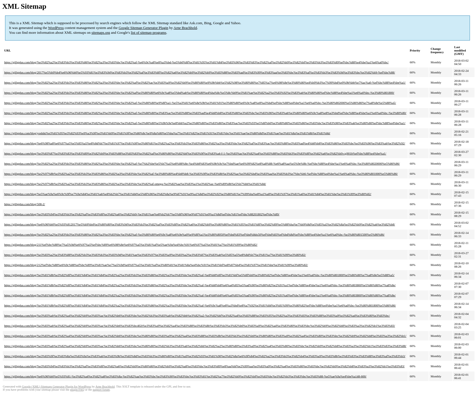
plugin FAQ (77, 389)
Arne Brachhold (185, 28)
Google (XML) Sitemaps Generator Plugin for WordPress (56, 386)
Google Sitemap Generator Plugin (143, 28)
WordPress (56, 28)
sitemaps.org (100, 32)
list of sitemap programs (148, 32)
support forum (101, 389)
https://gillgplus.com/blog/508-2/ (24, 204)
